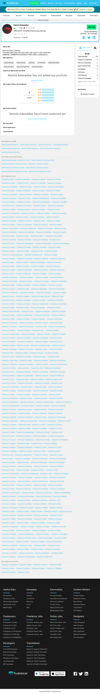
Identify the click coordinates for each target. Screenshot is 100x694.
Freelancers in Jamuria (41, 455)
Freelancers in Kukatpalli (42, 311)
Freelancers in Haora (8, 243)
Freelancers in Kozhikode (24, 270)
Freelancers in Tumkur (56, 322)
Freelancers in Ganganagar (52, 368)
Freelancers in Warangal (53, 266)
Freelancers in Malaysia (22, 568)
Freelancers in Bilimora (56, 277)
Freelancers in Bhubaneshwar (33, 254)
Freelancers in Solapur (8, 247)
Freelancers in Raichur (8, 375)
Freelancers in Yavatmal (24, 515)
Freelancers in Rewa (26, 387)
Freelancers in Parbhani (23, 337)
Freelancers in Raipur (55, 224)
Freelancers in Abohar (8, 511)
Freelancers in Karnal (41, 375)
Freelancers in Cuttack (23, 266)
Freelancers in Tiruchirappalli (24, 243)
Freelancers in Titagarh (8, 519)
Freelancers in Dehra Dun (57, 270)
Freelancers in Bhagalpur (38, 307)
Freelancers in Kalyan (22, 236)
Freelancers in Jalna (22, 345)
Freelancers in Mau (53, 356)
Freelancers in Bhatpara (39, 285)
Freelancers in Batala (23, 481)
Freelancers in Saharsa (8, 481)
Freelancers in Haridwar (9, 409)
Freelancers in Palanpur (42, 526)
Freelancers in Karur (23, 368)
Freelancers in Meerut (37, 236)
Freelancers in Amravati (53, 262)
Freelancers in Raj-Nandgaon (10, 473)
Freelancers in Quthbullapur (25, 375)
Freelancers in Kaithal (8, 485)
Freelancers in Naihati (22, 353)
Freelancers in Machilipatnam (10, 405)
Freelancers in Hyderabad (38, 183)
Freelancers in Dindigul (58, 334)
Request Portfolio (37, 80)
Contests (43, 3)
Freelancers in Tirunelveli (45, 228)
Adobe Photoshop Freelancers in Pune (13, 167)
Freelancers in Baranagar (9, 349)
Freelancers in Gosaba (37, 379)
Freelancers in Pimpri (8, 236)
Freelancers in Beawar (56, 507)
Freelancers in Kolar (22, 522)
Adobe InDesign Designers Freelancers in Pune (15, 160)
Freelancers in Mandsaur (38, 522)
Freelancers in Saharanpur (58, 281)
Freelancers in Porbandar (23, 488)
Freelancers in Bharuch (8, 466)
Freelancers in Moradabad (24, 258)
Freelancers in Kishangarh (9, 507)
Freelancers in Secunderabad (10, 213)
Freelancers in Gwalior (25, 220)
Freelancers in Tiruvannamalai (10, 492)
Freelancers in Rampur (52, 330)
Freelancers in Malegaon (27, 292)
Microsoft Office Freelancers (30, 148)
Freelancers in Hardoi (8, 530)
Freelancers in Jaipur (25, 186)
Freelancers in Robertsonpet (25, 496)
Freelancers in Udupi (23, 443)
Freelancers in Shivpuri (8, 447)
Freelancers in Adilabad (37, 541)
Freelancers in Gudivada (25, 553)
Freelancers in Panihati (23, 304)
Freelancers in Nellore (8, 304)
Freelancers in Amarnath (42, 383)
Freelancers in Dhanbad (8, 239)
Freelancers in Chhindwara (43, 496)
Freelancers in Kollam (8, 307)
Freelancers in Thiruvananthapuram (12, 254)
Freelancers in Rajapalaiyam (10, 526)
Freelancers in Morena (37, 470)
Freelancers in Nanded (8, 270)
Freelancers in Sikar (54, 394)
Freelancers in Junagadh (55, 409)
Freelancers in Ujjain (22, 288)
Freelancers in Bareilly (8, 258)
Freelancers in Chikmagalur (59, 534)
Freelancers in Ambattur (58, 311)
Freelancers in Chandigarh (9, 186)
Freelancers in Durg (7, 353)
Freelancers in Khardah (8, 515)
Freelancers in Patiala (8, 319)
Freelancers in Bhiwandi (41, 258)
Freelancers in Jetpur (26, 545)
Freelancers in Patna (7, 205)
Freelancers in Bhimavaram (39, 481)
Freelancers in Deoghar (24, 390)
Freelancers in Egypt (25, 564)
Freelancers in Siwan (8, 541)
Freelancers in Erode (7, 273)
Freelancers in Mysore (8, 251)
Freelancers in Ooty (37, 368)
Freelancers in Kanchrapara (44, 492)
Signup (79, 3)
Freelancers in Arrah (7, 379)
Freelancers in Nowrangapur (54, 236)
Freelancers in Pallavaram (39, 458)
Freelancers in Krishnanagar (57, 477)
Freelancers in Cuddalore (39, 428)
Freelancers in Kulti (41, 326)
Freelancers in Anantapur (26, 364)
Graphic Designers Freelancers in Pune (43, 160)
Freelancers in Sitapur (51, 443)
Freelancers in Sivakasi (8, 368)
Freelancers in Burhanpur (40, 390)
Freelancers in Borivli (22, 262)
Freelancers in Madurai (43, 213)
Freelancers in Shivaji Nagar (61, 243)
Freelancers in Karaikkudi (25, 417)
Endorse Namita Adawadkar (37, 119)
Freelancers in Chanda (23, 319)
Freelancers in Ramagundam (58, 364)
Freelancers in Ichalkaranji (25, 341)
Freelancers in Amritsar (37, 217)
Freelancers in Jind (7, 455)
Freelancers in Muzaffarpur (24, 315)
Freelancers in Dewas (58, 345)
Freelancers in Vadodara (9, 198)
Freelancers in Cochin (23, 209)
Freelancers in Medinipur (24, 466)
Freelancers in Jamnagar (41, 281)
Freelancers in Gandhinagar (10, 402)
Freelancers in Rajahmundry (40, 304)
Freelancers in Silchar (8, 470)
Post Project (34, 3)
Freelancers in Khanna (8, 549)
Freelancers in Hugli (24, 424)
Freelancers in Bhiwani (42, 405)
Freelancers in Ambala (40, 477)
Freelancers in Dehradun (9, 220)
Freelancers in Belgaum (22, 296)
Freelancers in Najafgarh (9, 232)
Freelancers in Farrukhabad (57, 360)
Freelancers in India (55, 564)
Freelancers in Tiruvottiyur (23, 356)
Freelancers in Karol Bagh (9, 281)
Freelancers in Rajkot (56, 194)
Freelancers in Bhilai (7, 262)
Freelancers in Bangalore (22, 179)
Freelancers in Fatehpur (42, 439)
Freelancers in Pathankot (9, 428)
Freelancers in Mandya (60, 496)
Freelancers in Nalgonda (9, 534)
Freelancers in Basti (57, 553)
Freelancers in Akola (7, 296)
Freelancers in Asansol (25, 281)
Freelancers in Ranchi (52, 217)
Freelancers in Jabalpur (53, 220)
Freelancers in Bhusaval (39, 413)
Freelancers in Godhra (54, 504)
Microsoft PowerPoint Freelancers (50, 148)
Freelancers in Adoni (40, 447)
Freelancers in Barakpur (25, 477)
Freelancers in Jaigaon (56, 455)
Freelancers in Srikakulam (54, 541)
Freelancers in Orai (7, 458)
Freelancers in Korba (8, 300)
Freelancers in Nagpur (8, 202)
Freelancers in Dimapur (8, 496)
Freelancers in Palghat (39, 504)
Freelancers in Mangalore (23, 300)
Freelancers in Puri (57, 432)
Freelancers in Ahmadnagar (58, 304)
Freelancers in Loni (37, 443)
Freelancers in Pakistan (8, 572)
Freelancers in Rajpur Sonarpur (40, 296)
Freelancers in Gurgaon (54, 183)
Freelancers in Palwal (54, 530)
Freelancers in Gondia (53, 522)
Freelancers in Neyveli (64, 421)
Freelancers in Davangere (44, 292)
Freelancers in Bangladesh (9, 564)
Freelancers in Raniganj (26, 507)
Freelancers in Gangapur (45, 538)
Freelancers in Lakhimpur (24, 485)
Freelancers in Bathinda (40, 360)
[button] (6, 15)
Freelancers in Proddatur (9, 424)
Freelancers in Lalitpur (8, 522)
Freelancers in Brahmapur (55, 319)
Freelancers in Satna (40, 349)
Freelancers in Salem (54, 247)
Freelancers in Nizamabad (26, 326)
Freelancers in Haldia (8, 436)
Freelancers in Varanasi (40, 224)
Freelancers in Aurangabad (43, 243)
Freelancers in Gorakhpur (44, 232)
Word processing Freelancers (10, 152)
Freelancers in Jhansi (39, 300)
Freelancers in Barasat (8, 330)
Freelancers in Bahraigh (8, 417)
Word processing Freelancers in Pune (39, 171)
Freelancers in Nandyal (8, 443)
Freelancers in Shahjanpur (9, 322)
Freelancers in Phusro (40, 409)
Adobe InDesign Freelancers (10, 144)
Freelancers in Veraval (54, 447)
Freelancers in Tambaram (54, 424)
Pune (17, 28)
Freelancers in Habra (8, 488)
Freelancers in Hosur (8, 371)
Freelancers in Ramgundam (38, 288)
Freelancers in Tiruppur (39, 247)
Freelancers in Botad (22, 549)
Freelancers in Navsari (43, 432)
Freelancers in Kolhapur (26, 277)
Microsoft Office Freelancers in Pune (37, 167)
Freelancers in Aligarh (50, 254)
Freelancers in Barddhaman (56, 326)
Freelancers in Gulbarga (23, 285)
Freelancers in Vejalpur (42, 534)
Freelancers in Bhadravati (25, 447)
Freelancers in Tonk (51, 470)
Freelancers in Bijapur (41, 341)
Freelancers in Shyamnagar (9, 292)
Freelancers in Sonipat (51, 353)
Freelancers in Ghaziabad (9, 194)
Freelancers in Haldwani (55, 485)
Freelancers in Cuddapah (25, 519)
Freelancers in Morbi (39, 545)
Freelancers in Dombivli (24, 239)
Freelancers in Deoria (50, 511)
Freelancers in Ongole (8, 432)
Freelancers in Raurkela (40, 270)
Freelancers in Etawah (55, 349)
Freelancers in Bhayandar (23, 273)
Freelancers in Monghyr (8, 390)
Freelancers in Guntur (22, 217)
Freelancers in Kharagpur (25, 383)
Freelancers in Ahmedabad (55, 186)
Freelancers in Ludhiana (23, 202)
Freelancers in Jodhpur (8, 209)
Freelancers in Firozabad (9, 326)
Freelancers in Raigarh (8, 538)
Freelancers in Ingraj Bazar (55, 436)
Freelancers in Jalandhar (59, 202)
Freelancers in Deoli (60, 538)
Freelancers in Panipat (43, 334)
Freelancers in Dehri (36, 511)
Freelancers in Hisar (37, 330)
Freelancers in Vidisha (40, 485)
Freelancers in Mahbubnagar (62, 492)
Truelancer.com (56, 691)
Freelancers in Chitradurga (40, 488)
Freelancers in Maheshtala (56, 288)
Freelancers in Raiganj (39, 436)
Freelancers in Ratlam (42, 364)
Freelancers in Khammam (24, 436)
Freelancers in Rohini (23, 251)
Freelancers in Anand (27, 492)
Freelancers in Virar (46, 473)
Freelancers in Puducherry (57, 258)
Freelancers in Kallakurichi (28, 228)
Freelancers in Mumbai (38, 179)
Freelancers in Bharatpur (23, 371)
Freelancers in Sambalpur (9, 451)
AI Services (93, 3)
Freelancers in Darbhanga (40, 337)
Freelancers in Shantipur (9, 477)
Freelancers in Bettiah (40, 519)
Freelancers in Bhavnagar (37, 262)
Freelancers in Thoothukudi (55, 300)
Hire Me (91, 27)
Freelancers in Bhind (24, 428)
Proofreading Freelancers (61, 144)
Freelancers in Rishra (37, 549)
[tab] (84, 48)
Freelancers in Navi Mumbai (10, 228)
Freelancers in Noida (7, 190)
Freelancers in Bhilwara (38, 319)
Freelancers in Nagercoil (56, 375)
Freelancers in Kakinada (27, 334)
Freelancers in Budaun (54, 451)
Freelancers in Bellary (8, 315)
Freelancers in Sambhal (55, 398)
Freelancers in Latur (27, 311)
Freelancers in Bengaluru (23, 190)
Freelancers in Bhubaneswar (41, 198)
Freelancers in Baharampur (9, 421)
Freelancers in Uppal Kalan (9, 545)
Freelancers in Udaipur (38, 209)
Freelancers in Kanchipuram (53, 379)
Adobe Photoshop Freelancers (10, 148)
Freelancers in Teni (55, 239)
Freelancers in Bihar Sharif (9, 360)
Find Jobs (58, 3)
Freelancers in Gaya (57, 296)
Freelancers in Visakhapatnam (41, 202)
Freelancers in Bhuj (54, 500)
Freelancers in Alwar (55, 337)
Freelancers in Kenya (8, 568)
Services (50, 3)
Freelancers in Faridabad (58, 198)
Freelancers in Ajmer (54, 273)
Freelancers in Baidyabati (42, 553)
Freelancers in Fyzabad (40, 466)
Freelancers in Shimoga (26, 322)
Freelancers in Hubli (36, 251)
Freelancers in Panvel (56, 515)
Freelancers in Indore (39, 186)
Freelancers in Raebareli (58, 405)
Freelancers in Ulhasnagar (9, 277)
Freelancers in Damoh (22, 541)
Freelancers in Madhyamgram (23, 455)
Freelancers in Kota (39, 220)
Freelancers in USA (23, 572)
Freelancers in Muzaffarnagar (10, 311)
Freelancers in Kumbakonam (25, 439)
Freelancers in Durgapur (39, 273)
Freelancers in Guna (23, 462)
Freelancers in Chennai (53, 179)
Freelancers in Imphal (22, 379)
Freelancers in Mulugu (24, 330)
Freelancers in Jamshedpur (26, 232)
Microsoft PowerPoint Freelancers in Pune (14, 171)
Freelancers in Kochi (7, 217)
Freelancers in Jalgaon (59, 292)
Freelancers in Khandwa (55, 413)
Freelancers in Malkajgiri (61, 473)
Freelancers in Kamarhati (42, 315)
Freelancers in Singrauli (24, 409)
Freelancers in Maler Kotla (44, 556)
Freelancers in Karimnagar (40, 371)
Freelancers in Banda (22, 470)
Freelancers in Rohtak (41, 322)
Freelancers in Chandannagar (57, 417)
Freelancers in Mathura (58, 315)
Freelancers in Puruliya (23, 530)
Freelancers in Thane (24, 198)
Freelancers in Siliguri (41, 277)
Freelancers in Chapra (8, 394)
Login (85, 3)
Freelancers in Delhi (7, 179)
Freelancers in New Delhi (24, 224)
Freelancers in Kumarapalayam (44, 402)
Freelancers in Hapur (25, 360)
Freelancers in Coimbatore (41, 194)
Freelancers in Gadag (25, 451)
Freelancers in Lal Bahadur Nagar (40, 345)
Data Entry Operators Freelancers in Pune (14, 163)
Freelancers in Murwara (26, 402)
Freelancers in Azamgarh (52, 549)
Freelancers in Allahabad (40, 239)
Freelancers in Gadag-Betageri (25, 432)
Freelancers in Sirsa (40, 417)
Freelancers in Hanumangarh (58, 458)
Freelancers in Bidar (40, 387)
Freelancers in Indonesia (40, 564)
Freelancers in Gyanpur (23, 394)
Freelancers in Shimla (55, 428)
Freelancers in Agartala (54, 387)
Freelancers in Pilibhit (41, 507)
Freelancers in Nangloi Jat (63, 402)
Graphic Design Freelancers (28, 144)
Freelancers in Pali (56, 383)
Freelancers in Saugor (39, 356)
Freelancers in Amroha (38, 424)
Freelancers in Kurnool (8, 288)
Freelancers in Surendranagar (28, 421)
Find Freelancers (69, 3)
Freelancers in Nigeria (38, 568)
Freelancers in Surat (38, 190)
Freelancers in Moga (22, 511)
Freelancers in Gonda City (40, 500)
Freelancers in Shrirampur (57, 371)
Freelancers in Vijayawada (55, 205)
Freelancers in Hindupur (9, 504)
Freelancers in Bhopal (25, 194)
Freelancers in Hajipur (24, 500)
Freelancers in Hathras (55, 519)
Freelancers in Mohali (53, 209)
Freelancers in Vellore (8, 285)
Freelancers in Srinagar (23, 247)
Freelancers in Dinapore (56, 466)
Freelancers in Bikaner (8, 224)
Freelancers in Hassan (65, 511)
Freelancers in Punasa (54, 307)
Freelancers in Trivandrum (23, 205)
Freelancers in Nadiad (56, 390)
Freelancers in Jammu (55, 285)
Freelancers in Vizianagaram (47, 421)
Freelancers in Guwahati (59, 213)
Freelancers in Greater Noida (10, 334)
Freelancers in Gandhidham (59, 439)
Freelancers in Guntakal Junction (26, 538)
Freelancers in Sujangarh (9, 413)
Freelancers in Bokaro (38, 266)
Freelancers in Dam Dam (58, 526)
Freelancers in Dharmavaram (26, 556)
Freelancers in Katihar (27, 405)
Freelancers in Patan (53, 545)
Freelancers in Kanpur (40, 205)
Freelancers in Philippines (54, 568)
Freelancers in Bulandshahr (10, 398)
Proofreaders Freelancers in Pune (38, 163)
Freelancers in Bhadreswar (25, 534)
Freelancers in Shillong (24, 504)
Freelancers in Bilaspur (8, 341)
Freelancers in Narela (51, 251)
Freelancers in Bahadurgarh (38, 462)
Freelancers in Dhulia (22, 307)
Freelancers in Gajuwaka (26, 349)
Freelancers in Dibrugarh (39, 530)
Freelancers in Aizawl (56, 341)
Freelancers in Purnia (26, 398)
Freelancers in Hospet (41, 398)
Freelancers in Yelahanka (9, 553)
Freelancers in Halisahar (40, 515)
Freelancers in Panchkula (39, 394)
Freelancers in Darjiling (27, 526)
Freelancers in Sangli (8, 266)
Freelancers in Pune (22, 183)
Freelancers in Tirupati (36, 353)
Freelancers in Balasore (8, 556)
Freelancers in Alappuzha (9, 364)
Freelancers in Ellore (24, 413)
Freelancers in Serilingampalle (29, 473)
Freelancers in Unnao (39, 451)
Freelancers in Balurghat (56, 481)
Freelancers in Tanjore (8, 337)
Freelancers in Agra (60, 228)
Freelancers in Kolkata (8, 183)
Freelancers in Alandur (8, 462)
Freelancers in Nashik (59, 232)
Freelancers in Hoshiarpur (22, 458)
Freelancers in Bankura (8, 500)
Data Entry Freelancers (45, 144)
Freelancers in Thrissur (27, 213)
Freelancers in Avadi (7, 356)
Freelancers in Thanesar (57, 488)
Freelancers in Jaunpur (8, 439)
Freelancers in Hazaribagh (56, 462)
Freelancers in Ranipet (8, 345)
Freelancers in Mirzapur (9, 383)
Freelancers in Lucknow (53, 190)
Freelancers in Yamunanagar (10, 387)
